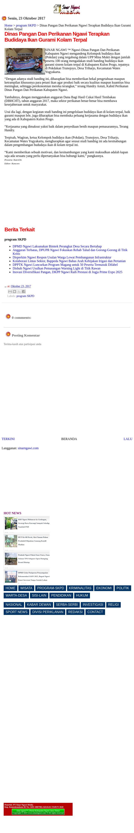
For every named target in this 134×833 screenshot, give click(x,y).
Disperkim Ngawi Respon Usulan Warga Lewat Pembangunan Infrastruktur (62, 257)
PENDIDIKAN (61, 595)
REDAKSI (75, 612)
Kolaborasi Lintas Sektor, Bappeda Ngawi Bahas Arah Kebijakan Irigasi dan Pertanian (69, 261)
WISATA (26, 588)
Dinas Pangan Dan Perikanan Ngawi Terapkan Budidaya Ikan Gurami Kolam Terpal (57, 37)
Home (8, 25)
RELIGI (113, 604)
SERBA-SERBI (67, 604)
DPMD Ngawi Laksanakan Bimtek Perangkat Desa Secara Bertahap (57, 246)
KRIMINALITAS (80, 588)
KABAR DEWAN (39, 604)
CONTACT (95, 612)
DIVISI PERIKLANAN (47, 612)
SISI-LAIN (39, 595)
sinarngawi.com (28, 448)
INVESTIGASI (93, 604)
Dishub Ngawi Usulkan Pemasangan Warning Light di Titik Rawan (56, 268)
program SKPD (26, 25)
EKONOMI (104, 588)
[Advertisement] (38, 197)
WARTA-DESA (16, 595)
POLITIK (123, 588)
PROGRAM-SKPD (50, 588)
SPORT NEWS (17, 612)
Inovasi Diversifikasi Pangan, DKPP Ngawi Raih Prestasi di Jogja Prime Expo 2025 (67, 272)
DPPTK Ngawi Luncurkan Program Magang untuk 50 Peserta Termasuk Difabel (65, 264)
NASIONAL (14, 604)
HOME (11, 588)
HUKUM (82, 595)
